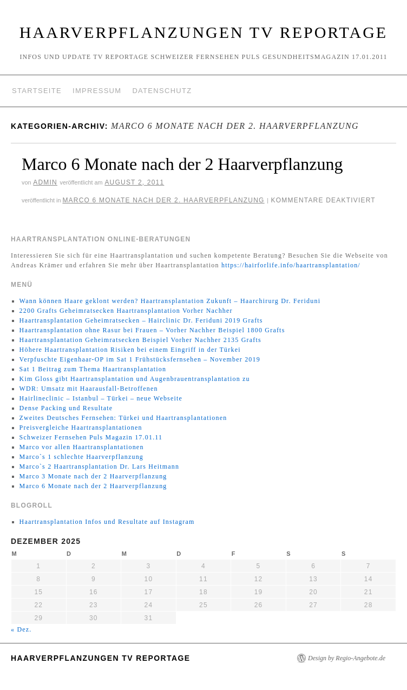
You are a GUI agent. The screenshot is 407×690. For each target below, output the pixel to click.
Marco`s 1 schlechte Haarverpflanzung (81, 457)
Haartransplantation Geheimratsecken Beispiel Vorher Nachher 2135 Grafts (140, 340)
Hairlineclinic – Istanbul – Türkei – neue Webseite (101, 398)
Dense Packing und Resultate (66, 408)
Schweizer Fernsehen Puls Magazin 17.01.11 (91, 437)
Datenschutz (162, 91)
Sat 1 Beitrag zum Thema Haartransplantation (93, 369)
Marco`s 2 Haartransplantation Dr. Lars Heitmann (99, 466)
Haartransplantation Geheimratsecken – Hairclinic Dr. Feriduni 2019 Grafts (141, 320)
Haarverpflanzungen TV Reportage (203, 32)
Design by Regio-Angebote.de (346, 658)
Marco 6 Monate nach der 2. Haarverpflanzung (163, 200)
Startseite (37, 91)
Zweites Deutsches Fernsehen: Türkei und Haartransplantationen (123, 418)
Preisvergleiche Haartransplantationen (80, 427)
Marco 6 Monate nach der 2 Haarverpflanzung (182, 164)
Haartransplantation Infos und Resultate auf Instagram (107, 521)
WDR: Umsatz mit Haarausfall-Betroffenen (88, 388)
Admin (45, 182)
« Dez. (21, 629)
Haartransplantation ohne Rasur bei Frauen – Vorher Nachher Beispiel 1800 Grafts (152, 330)
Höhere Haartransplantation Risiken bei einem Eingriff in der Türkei (130, 349)
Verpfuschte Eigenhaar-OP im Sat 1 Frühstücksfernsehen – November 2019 (139, 359)
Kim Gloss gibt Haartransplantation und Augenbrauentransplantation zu (134, 379)
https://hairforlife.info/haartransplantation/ (290, 265)
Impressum (97, 91)
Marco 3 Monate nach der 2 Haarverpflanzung (93, 476)
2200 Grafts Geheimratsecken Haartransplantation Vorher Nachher (126, 310)
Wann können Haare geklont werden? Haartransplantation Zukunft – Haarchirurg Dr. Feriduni (170, 301)
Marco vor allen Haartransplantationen (81, 447)
